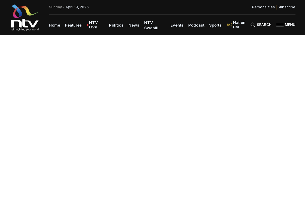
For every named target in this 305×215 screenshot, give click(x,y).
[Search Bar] (261, 24)
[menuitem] (54, 24)
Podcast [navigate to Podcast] (196, 25)
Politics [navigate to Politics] (116, 25)
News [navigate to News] (133, 25)
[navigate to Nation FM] (238, 24)
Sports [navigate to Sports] (215, 25)
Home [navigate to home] (54, 25)
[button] (283, 25)
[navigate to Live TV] (95, 24)
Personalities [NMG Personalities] (263, 7)
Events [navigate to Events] (176, 25)
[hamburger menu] (280, 25)
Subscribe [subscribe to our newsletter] (286, 7)
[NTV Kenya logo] (24, 17)
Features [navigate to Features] (73, 25)
